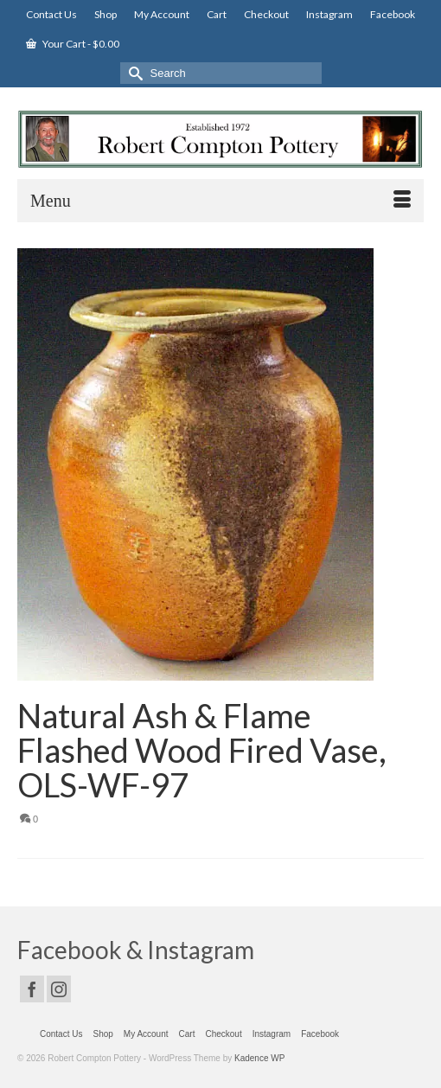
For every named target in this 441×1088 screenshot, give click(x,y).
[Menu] (220, 200)
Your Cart (72, 43)
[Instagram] (59, 989)
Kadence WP (259, 1058)
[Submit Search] (133, 73)
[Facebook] (32, 989)
